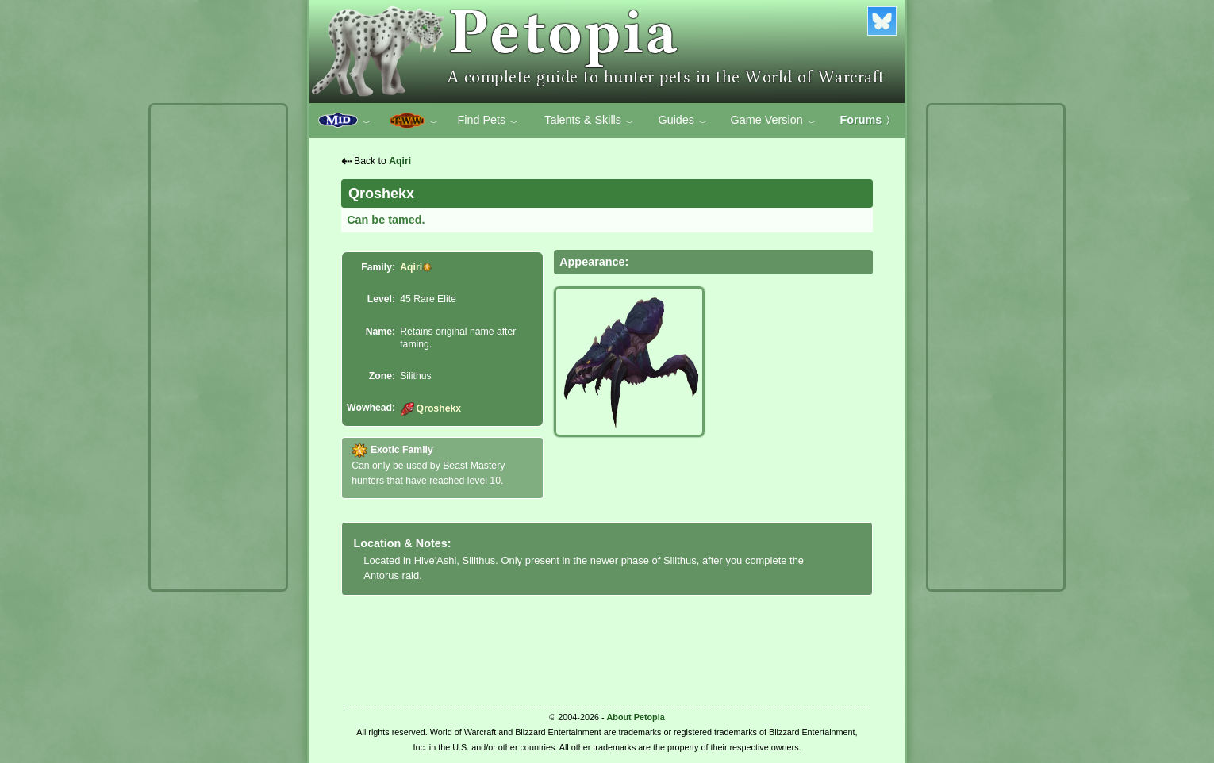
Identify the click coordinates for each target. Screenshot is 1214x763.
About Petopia (636, 717)
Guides (683, 120)
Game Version (773, 120)
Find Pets (488, 120)
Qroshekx (430, 408)
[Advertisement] (218, 347)
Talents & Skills (589, 120)
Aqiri (400, 161)
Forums (868, 119)
